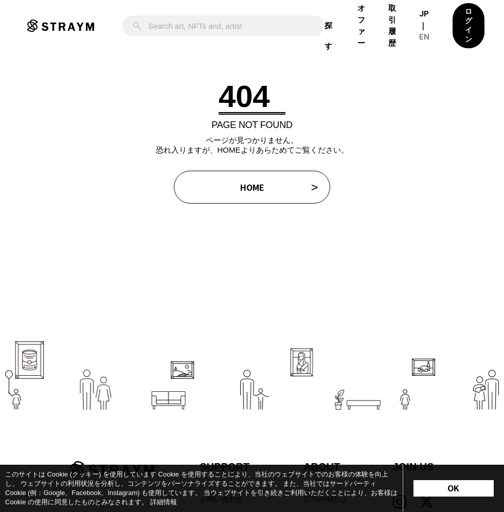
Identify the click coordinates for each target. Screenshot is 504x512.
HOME (252, 187)
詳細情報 (163, 502)
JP (424, 14)
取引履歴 (392, 26)
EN (424, 37)
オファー (361, 26)
